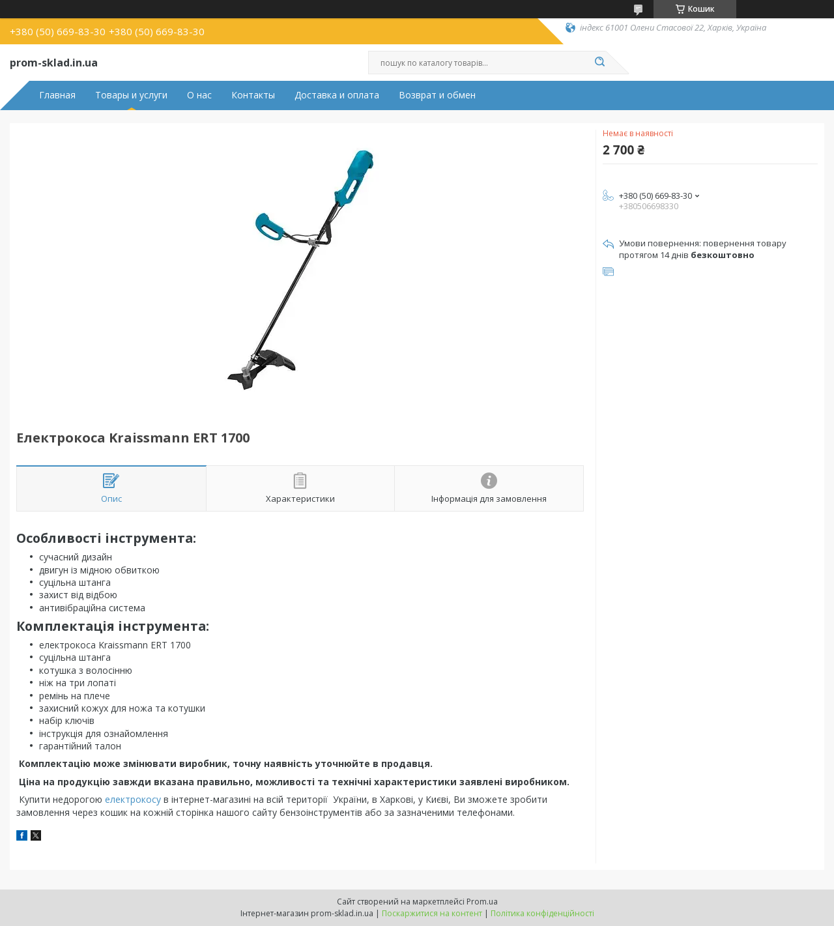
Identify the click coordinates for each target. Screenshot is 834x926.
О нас (199, 95)
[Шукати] (599, 62)
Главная (57, 95)
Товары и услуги (131, 95)
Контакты (253, 95)
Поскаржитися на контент (432, 913)
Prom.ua (482, 901)
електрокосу (133, 799)
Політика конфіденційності (542, 913)
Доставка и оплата (337, 95)
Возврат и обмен (437, 95)
